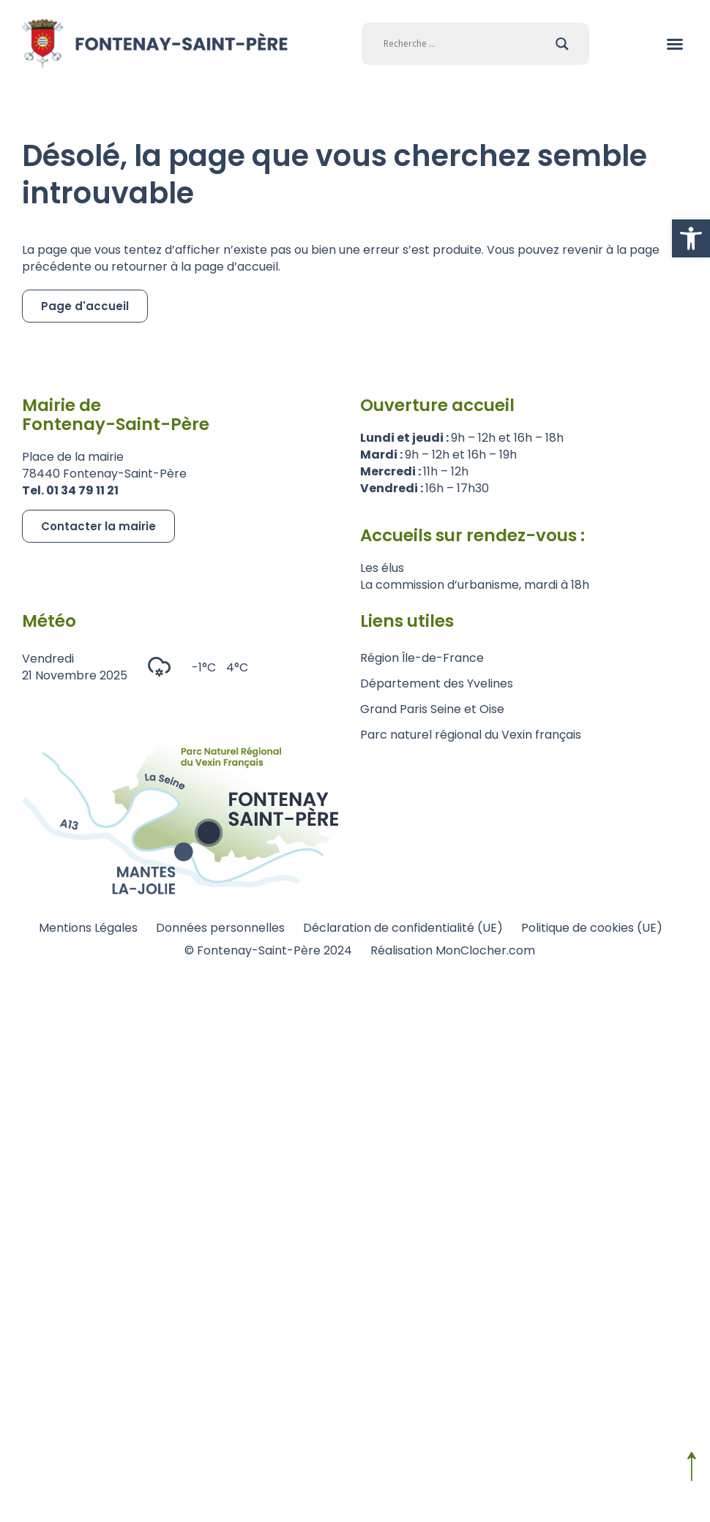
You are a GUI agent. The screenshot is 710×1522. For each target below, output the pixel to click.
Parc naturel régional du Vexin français (470, 734)
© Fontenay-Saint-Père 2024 (268, 950)
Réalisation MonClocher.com (452, 950)
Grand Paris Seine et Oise (432, 709)
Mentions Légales (88, 927)
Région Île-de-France (422, 657)
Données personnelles (220, 927)
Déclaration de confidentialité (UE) (403, 927)
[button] (691, 238)
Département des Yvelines (436, 683)
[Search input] (466, 44)
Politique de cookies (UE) (591, 927)
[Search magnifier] (562, 44)
